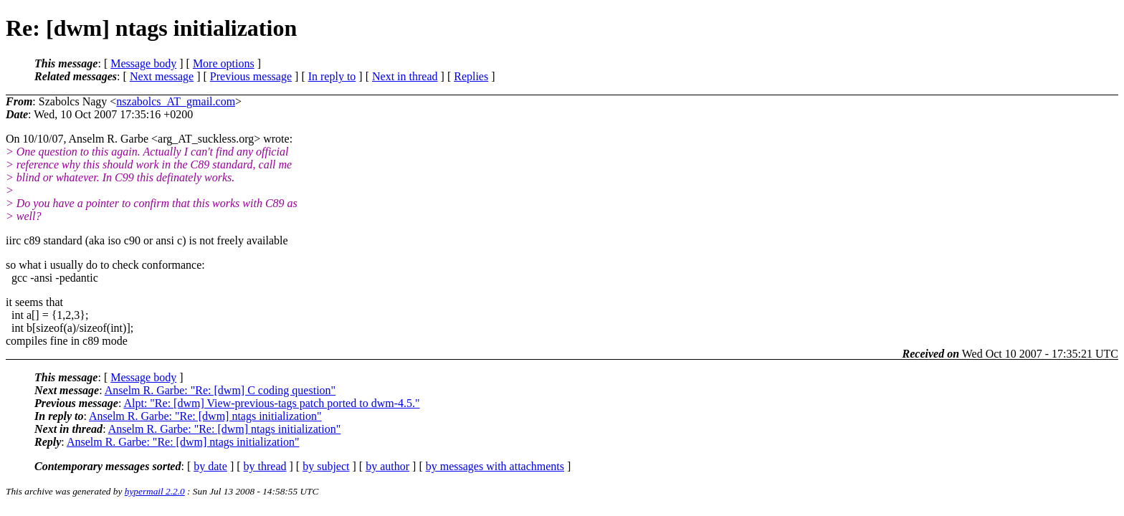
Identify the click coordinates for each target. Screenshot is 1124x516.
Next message (162, 76)
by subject (326, 466)
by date (210, 466)
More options (223, 63)
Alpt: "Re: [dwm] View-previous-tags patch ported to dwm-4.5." (271, 403)
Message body (143, 63)
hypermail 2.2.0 (155, 491)
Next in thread (405, 76)
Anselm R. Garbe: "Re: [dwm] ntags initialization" (205, 416)
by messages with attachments (495, 466)
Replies (471, 76)
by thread (265, 466)
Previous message (251, 76)
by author (387, 466)
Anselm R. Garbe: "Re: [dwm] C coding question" (220, 390)
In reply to (332, 76)
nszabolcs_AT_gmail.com (175, 101)
